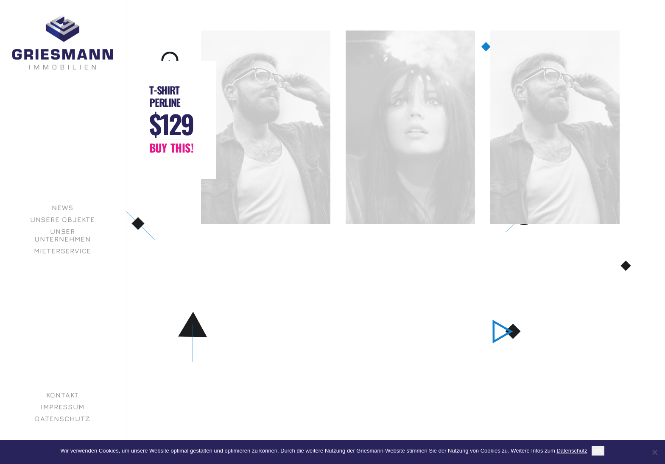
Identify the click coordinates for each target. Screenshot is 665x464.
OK (598, 450)
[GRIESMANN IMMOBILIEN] (62, 42)
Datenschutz (571, 450)
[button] (171, 147)
